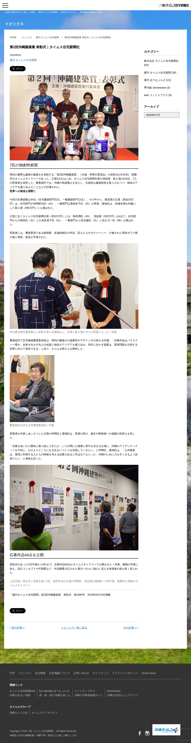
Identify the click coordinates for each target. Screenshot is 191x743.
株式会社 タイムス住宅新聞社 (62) (161, 62)
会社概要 (40, 673)
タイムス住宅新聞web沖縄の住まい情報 (22, 692)
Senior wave (149, 673)
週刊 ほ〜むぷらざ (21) (157, 80)
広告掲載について (59, 673)
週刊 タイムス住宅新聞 (47, 37)
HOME (13, 37)
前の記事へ (18, 627)
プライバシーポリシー (125, 673)
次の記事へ (130, 627)
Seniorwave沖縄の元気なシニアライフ (122, 692)
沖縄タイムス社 (19, 712)
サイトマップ (100, 673)
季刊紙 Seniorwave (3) (157, 87)
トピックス (26, 37)
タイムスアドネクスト (45, 712)
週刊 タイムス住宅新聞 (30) (160, 72)
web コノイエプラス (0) (158, 95)
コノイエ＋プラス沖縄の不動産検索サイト (88, 692)
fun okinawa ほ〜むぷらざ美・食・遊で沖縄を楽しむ (55, 692)
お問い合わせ (81, 673)
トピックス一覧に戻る (74, 627)
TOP (12, 673)
